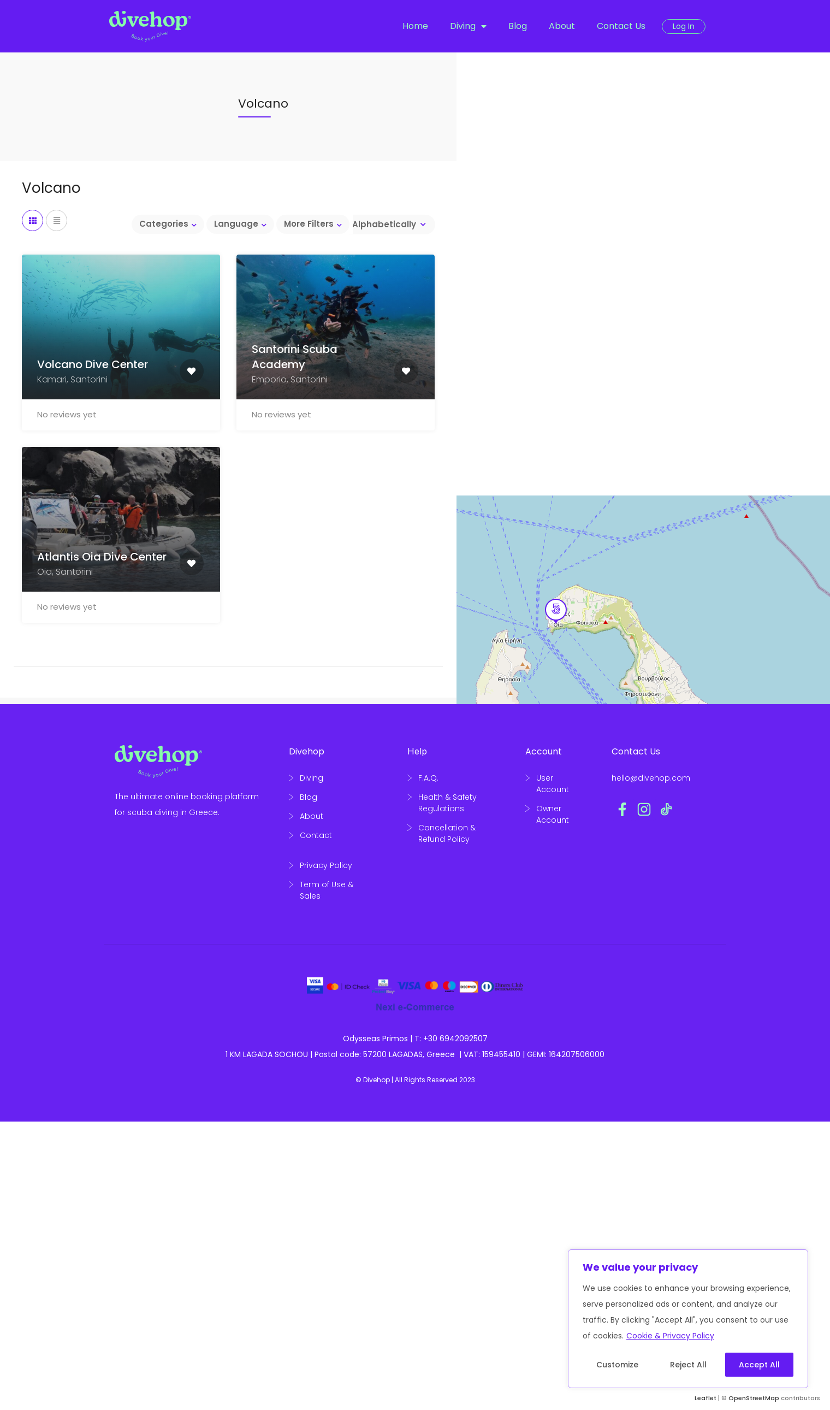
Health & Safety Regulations (447, 803)
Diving (468, 26)
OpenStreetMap (753, 1398)
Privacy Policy (326, 865)
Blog (517, 26)
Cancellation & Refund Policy (447, 833)
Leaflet (705, 1398)
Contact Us (621, 26)
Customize (617, 1364)
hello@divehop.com (651, 777)
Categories (163, 223)
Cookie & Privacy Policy (670, 1335)
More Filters (309, 223)
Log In (684, 26)
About (562, 26)
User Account (552, 783)
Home (415, 26)
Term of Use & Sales (326, 890)
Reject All (688, 1364)
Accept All (759, 1364)
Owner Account (552, 814)
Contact (316, 835)
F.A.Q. (428, 777)
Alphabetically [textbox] (384, 224)
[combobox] (388, 224)
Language (236, 223)
